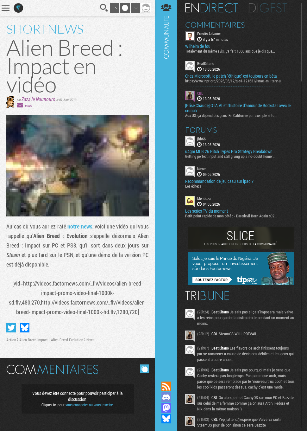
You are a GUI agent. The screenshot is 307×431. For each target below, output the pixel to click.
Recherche (104, 8)
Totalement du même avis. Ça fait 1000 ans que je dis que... (230, 51)
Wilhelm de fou (197, 46)
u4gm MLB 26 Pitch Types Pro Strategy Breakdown (229, 151)
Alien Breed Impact (33, 339)
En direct (211, 8)
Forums (201, 130)
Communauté (166, 185)
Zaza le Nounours (38, 99)
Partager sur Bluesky (24, 327)
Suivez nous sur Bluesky (166, 418)
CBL (200, 93)
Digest (267, 8)
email (28, 105)
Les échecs (193, 186)
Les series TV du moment (206, 211)
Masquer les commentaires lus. (144, 368)
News (90, 339)
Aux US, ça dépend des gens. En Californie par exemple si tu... (231, 115)
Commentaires (215, 24)
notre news (79, 226)
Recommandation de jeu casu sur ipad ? (219, 181)
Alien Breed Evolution (67, 339)
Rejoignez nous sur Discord (166, 397)
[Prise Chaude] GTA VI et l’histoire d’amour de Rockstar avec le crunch (238, 108)
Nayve (201, 168)
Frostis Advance (209, 33)
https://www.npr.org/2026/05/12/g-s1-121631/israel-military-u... (234, 80)
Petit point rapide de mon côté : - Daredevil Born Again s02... (231, 215)
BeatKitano (205, 63)
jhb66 (201, 138)
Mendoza (204, 198)
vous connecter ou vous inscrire (89, 404)
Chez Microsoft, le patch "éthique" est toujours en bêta (231, 76)
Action (11, 339)
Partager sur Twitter (11, 327)
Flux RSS (166, 386)
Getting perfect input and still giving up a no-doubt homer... (230, 156)
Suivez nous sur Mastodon (166, 408)
